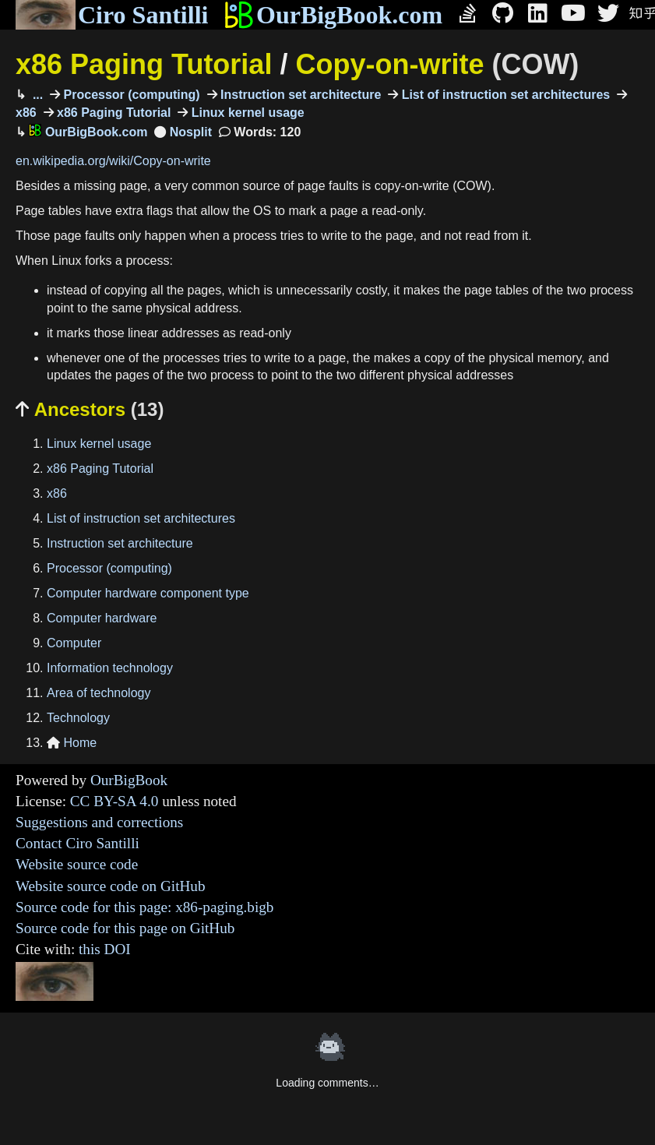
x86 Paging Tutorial (144, 64)
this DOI (105, 949)
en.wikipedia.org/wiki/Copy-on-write (113, 160)
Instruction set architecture (299, 94)
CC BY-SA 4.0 (114, 801)
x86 (57, 493)
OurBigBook (128, 780)
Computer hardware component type (148, 593)
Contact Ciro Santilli (77, 843)
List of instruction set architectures (504, 94)
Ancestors (90, 409)
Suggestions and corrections (99, 822)
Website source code (77, 864)
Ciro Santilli (112, 15)
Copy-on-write (437, 64)
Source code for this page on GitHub (125, 928)
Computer (74, 643)
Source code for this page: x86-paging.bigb (144, 907)
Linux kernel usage (246, 112)
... (36, 94)
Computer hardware (102, 618)
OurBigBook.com (333, 15)
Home (72, 742)
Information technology (110, 668)
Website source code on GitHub (111, 886)
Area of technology (98, 692)
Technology (78, 717)
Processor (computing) (130, 94)
